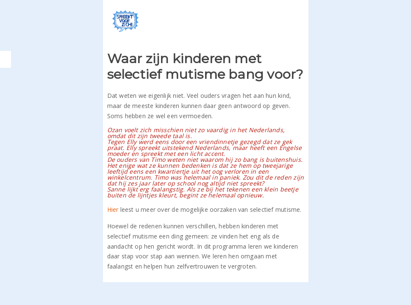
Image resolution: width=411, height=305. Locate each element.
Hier (113, 209)
